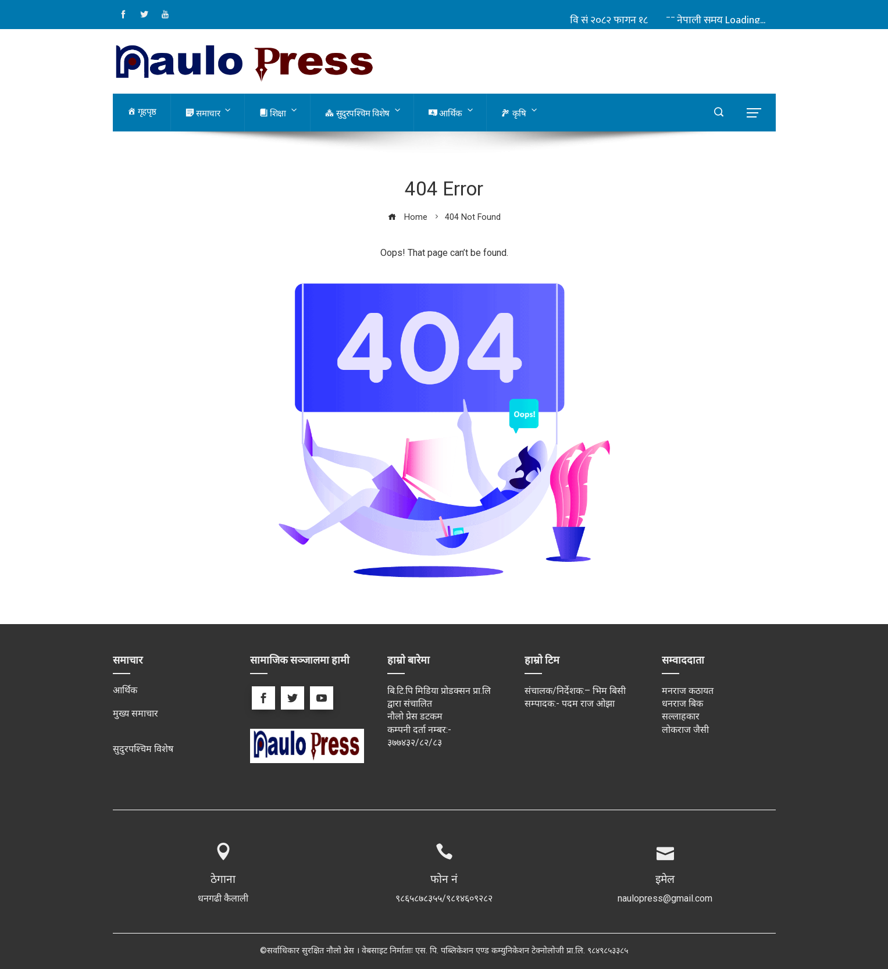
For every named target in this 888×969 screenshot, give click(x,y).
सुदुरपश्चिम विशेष (143, 748)
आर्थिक (125, 690)
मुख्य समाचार (135, 713)
